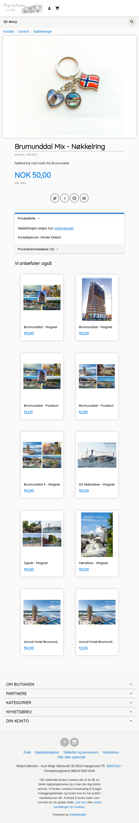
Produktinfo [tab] (26, 218)
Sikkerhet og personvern (81, 752)
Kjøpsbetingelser (47, 752)
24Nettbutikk (78, 814)
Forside (8, 31)
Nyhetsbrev (111, 752)
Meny (10, 22)
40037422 (113, 766)
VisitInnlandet (64, 228)
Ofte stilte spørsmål (71, 757)
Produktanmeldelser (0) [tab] (36, 249)
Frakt (27, 752)
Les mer (81, 802)
